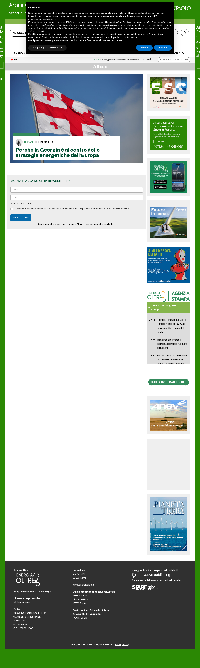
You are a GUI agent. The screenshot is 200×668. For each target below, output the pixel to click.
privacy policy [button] (118, 13)
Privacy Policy (122, 644)
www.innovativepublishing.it (27, 617)
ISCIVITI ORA (21, 217)
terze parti (76, 22)
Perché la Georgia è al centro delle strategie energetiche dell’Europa (58, 152)
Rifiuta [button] (144, 47)
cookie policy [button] (50, 19)
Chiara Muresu (46, 142)
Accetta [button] (163, 47)
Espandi (147, 59)
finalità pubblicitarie (46, 28)
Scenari (28, 142)
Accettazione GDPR (21, 204)
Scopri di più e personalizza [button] (47, 47)
